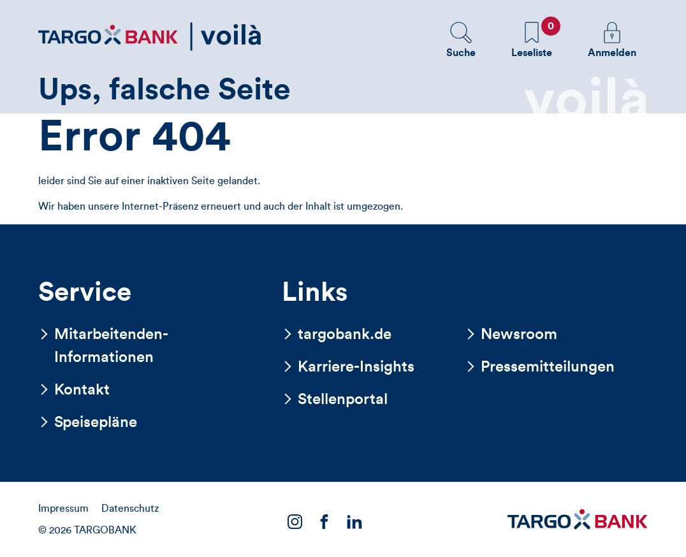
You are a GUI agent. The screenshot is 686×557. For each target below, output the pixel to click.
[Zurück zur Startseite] (149, 36)
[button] (461, 39)
